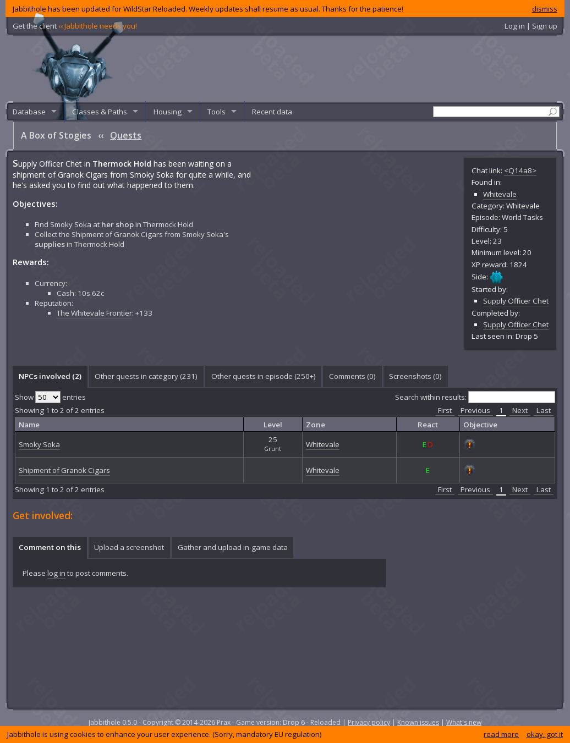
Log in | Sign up (531, 26)
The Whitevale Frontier (94, 313)
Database (29, 112)
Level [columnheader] (273, 425)
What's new (463, 722)
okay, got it (545, 734)
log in (56, 573)
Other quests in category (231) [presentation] (146, 376)
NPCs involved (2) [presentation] (50, 376)
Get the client (75, 26)
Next (520, 410)
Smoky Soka (39, 444)
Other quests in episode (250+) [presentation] (263, 376)
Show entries (50, 397)
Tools (216, 112)
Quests (125, 135)
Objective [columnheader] (480, 425)
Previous (475, 410)
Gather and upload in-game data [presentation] (233, 547)
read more (501, 734)
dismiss (544, 9)
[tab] (50, 377)
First (445, 410)
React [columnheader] (428, 425)
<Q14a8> (520, 170)
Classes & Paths (99, 112)
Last (543, 410)
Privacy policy (369, 722)
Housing (168, 112)
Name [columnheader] (29, 425)
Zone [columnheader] (315, 425)
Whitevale (500, 194)
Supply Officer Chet (516, 301)
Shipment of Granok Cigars (64, 470)
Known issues (418, 722)
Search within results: (475, 397)
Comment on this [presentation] (50, 547)
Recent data (272, 112)
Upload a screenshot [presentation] (129, 547)
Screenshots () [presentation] (415, 376)
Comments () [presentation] (352, 376)
